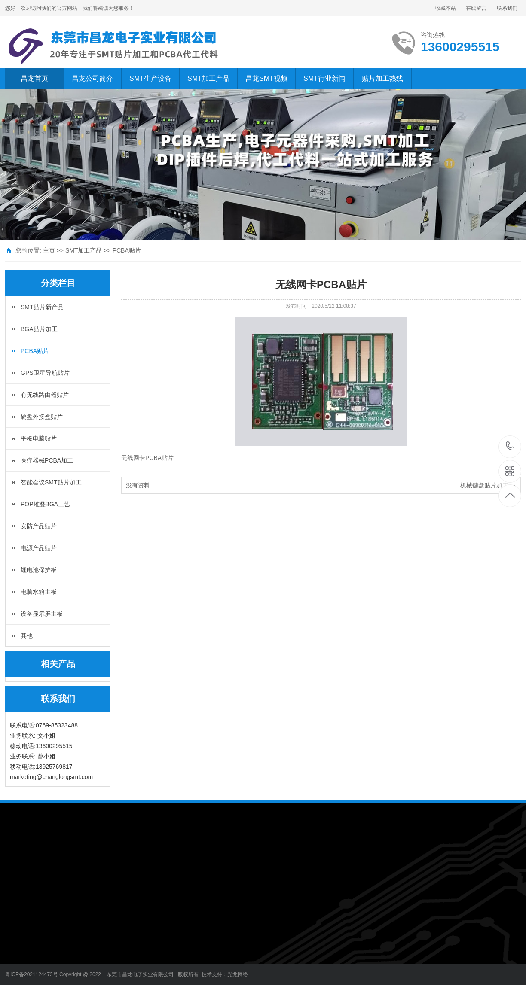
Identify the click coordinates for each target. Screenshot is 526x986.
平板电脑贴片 (39, 438)
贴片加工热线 (382, 78)
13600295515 (510, 446)
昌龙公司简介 (92, 78)
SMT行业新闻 (324, 78)
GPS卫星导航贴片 (45, 372)
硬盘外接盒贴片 (42, 416)
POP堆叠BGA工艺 (45, 504)
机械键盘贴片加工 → (488, 485)
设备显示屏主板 (42, 613)
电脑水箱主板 (39, 591)
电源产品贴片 (39, 548)
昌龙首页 (34, 78)
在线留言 (476, 8)
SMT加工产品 (208, 78)
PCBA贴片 (127, 250)
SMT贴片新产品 (42, 307)
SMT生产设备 (150, 78)
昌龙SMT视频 (266, 78)
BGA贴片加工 (39, 329)
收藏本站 (445, 8)
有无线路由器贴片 (45, 394)
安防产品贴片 (39, 526)
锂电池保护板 (39, 569)
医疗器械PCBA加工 (47, 460)
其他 (27, 635)
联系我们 (507, 8)
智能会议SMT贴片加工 (51, 482)
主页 (49, 250)
